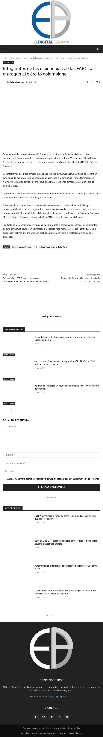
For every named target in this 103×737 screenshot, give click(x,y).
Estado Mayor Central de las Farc (53, 247)
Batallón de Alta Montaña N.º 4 (24, 247)
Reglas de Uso (74, 728)
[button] (5, 49)
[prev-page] (5, 410)
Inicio (5, 58)
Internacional (15, 58)
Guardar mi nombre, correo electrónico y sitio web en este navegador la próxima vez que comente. (53, 479)
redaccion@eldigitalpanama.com (58, 696)
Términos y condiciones (33, 728)
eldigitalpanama (16, 82)
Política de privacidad (55, 728)
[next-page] (10, 410)
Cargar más (51, 615)
